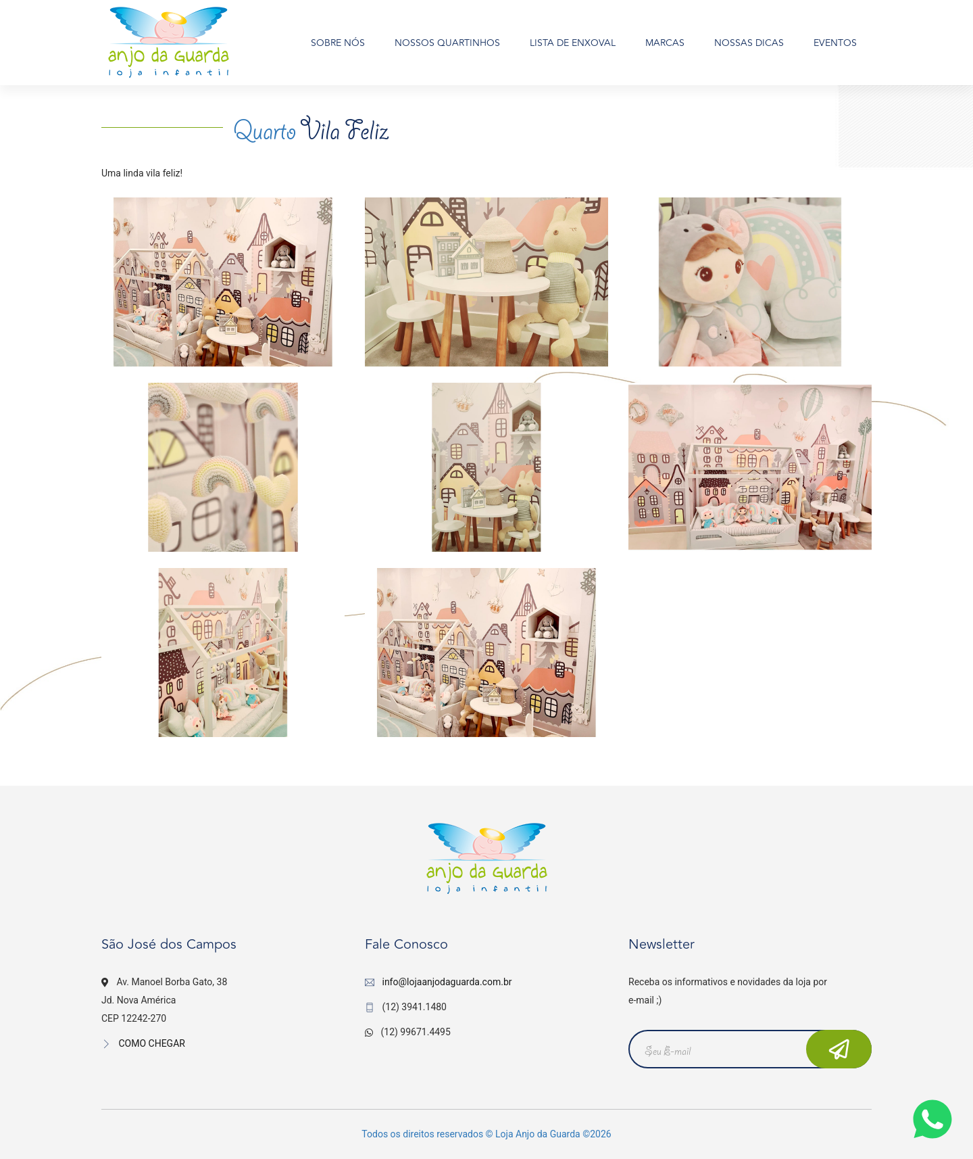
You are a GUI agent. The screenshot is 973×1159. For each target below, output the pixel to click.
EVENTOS (835, 43)
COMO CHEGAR (143, 1043)
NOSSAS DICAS (749, 43)
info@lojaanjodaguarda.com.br (447, 981)
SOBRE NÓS (338, 43)
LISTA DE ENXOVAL (573, 43)
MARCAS (664, 43)
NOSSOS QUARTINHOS (447, 43)
